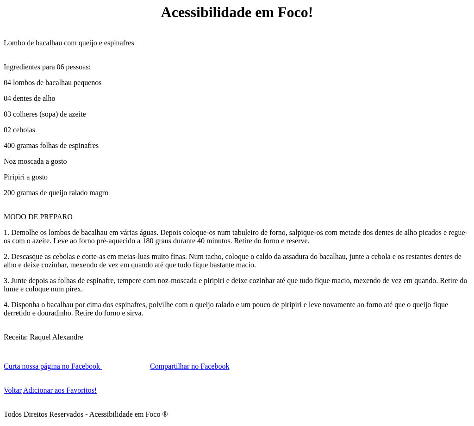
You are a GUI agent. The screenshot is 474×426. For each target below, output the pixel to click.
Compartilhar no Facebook (190, 366)
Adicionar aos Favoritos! (60, 390)
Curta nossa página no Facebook (53, 366)
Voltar (13, 390)
